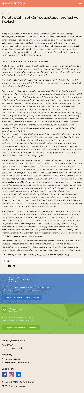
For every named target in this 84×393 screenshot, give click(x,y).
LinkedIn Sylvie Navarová (18, 374)
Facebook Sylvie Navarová (4, 374)
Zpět (9, 261)
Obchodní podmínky (18, 386)
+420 (13, 359)
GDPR (4, 386)
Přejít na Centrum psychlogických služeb (22, 297)
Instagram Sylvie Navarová (11, 374)
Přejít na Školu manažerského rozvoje (20, 328)
